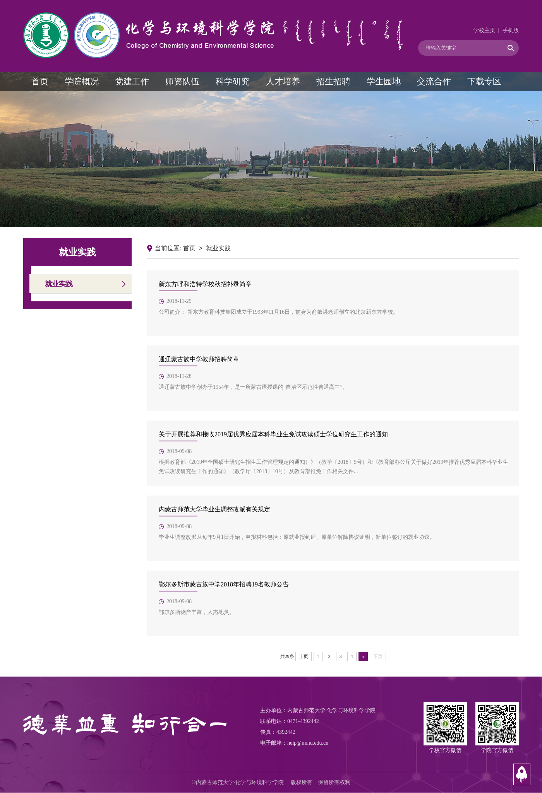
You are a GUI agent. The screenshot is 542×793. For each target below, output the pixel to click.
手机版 (511, 30)
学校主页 (484, 30)
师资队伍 (182, 81)
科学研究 (233, 81)
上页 (303, 656)
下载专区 (484, 81)
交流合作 (434, 81)
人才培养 (283, 81)
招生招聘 (333, 81)
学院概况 (82, 81)
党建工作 (132, 81)
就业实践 (59, 284)
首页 (39, 81)
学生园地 (384, 81)
